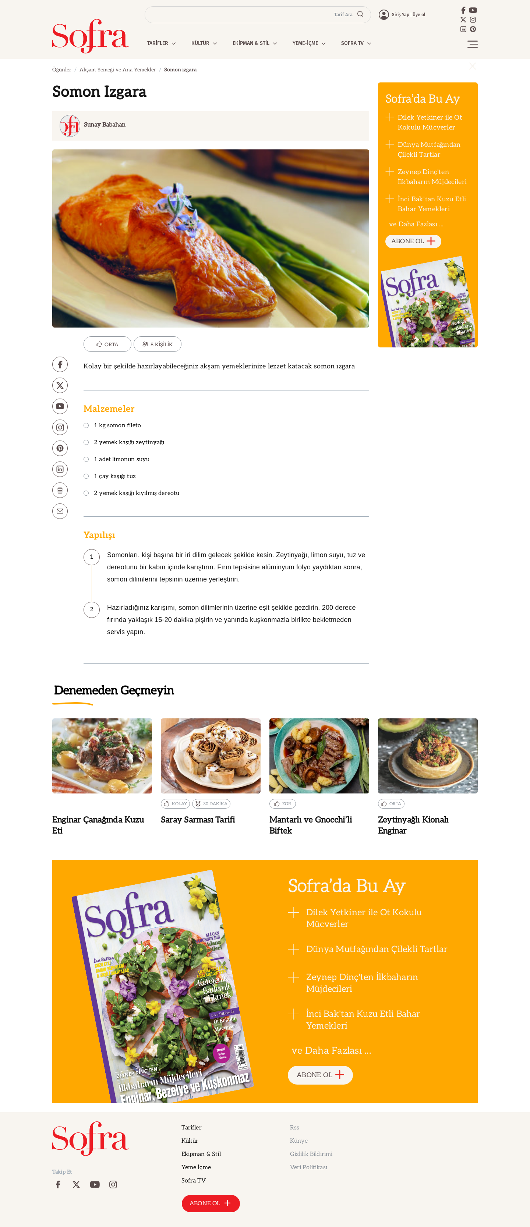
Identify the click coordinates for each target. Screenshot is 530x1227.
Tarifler (191, 1127)
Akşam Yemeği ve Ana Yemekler (118, 70)
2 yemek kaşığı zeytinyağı (124, 443)
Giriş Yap (400, 15)
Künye (299, 1141)
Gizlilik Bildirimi (311, 1154)
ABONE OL (413, 241)
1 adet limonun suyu (116, 460)
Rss (294, 1127)
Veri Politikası (308, 1167)
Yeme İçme (196, 1167)
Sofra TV (193, 1180)
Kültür (190, 1141)
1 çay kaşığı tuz (110, 477)
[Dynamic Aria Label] (209, 126)
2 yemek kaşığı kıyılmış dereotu (132, 494)
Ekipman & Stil (201, 1154)
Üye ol (419, 15)
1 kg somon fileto (112, 426)
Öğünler (61, 70)
